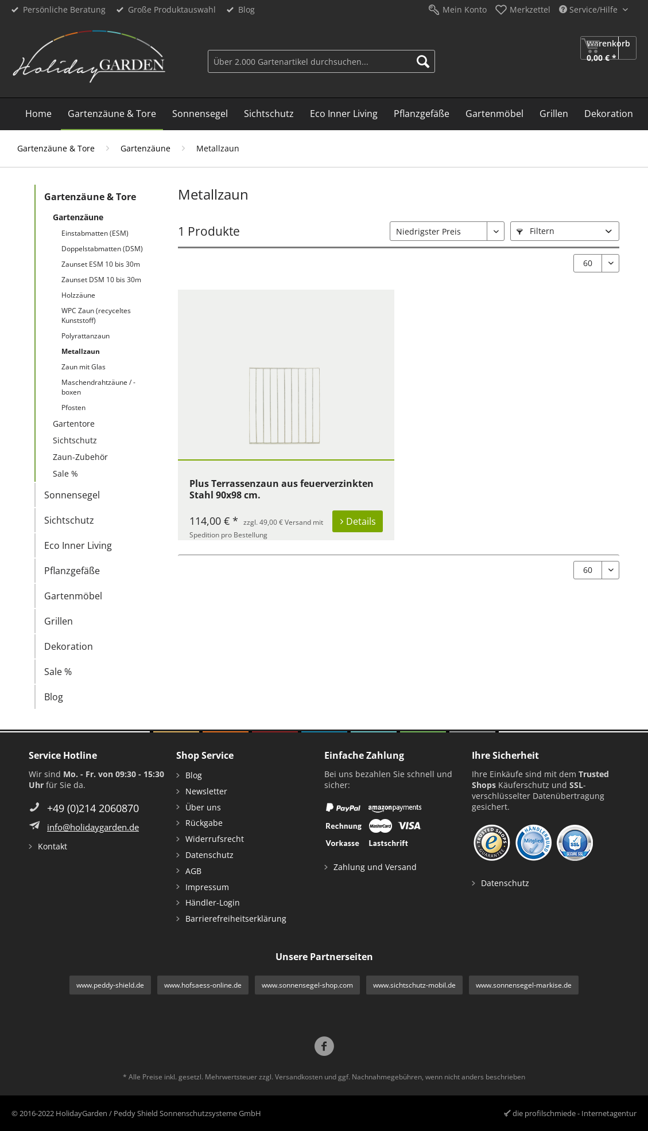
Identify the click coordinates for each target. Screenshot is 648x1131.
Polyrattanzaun (85, 336)
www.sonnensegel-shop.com (307, 985)
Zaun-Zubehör (80, 456)
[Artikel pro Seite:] (596, 263)
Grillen (58, 621)
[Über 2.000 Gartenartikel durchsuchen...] (321, 61)
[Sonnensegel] (200, 114)
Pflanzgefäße (72, 570)
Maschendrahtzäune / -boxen (98, 387)
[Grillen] (554, 114)
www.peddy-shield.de (110, 985)
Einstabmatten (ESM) (95, 233)
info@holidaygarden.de (93, 827)
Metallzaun (80, 351)
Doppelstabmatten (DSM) (102, 248)
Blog (246, 9)
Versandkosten (299, 1077)
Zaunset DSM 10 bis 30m (101, 279)
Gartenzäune (78, 217)
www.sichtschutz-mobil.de (414, 985)
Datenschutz (209, 854)
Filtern (535, 230)
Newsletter (206, 791)
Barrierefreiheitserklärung (235, 918)
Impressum (207, 887)
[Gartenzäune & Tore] (112, 114)
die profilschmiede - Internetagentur (575, 1113)
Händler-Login (212, 902)
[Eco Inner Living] (344, 114)
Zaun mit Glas (83, 367)
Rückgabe (204, 822)
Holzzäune (78, 295)
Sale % (65, 473)
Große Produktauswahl (172, 9)
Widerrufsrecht (214, 838)
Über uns (203, 807)
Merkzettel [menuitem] (530, 9)
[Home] (38, 114)
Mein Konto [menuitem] (465, 9)
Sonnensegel (72, 495)
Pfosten (73, 407)
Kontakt (52, 846)
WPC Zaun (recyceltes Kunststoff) (96, 315)
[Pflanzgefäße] (421, 114)
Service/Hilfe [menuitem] (589, 9)
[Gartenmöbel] (494, 114)
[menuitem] (321, 60)
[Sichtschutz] (269, 114)
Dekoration (68, 646)
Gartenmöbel (73, 596)
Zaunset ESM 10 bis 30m (100, 264)
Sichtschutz (75, 440)
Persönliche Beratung (64, 9)
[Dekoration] (608, 114)
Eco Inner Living (78, 545)
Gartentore (74, 423)
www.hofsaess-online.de (203, 985)
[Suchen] (423, 61)
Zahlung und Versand (375, 866)
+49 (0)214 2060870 (93, 808)
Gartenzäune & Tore (90, 196)
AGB (193, 870)
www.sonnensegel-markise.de (524, 985)
